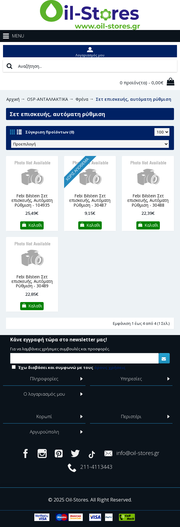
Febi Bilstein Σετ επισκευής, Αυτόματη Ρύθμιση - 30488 (148, 200)
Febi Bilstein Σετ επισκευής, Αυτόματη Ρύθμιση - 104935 (32, 200)
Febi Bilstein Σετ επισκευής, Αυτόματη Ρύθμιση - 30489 (32, 281)
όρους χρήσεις (110, 367)
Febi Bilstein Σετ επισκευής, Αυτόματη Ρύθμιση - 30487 (89, 200)
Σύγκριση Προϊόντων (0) (49, 132)
